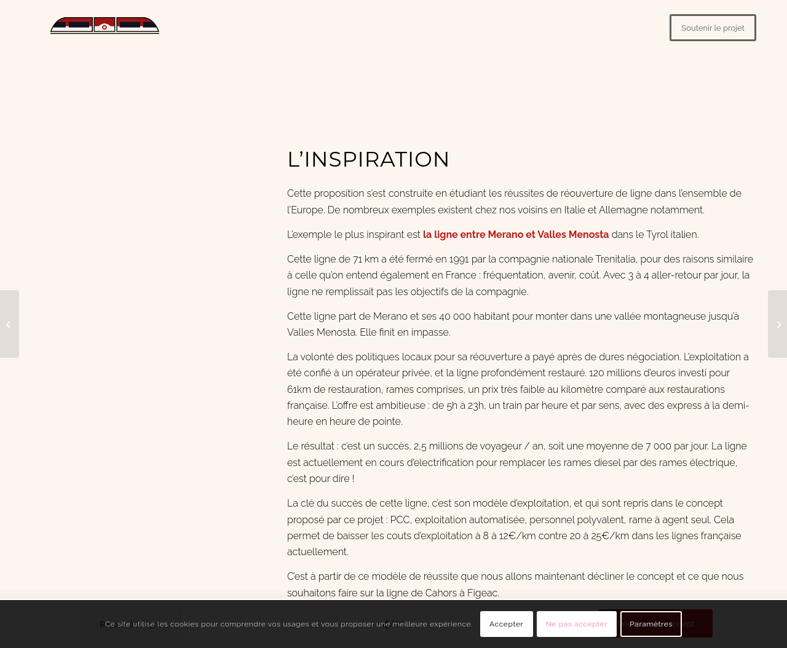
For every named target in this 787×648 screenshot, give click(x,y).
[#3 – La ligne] (9, 324)
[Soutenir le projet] (713, 27)
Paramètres (651, 624)
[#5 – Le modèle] (777, 324)
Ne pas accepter (576, 624)
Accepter (506, 624)
